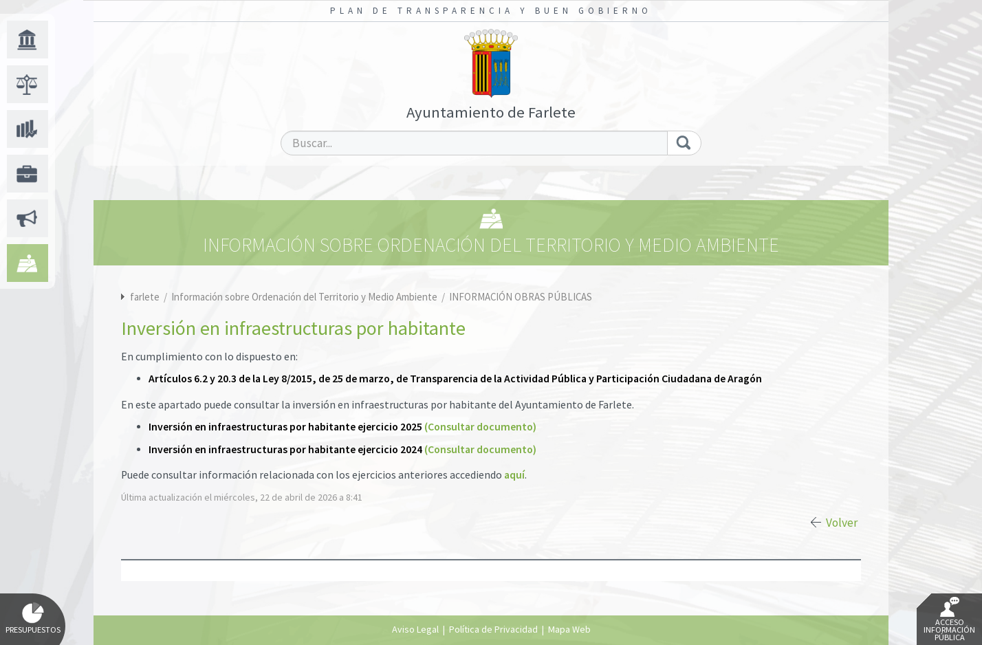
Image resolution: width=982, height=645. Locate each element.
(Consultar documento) (480, 426)
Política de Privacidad (493, 629)
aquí (514, 474)
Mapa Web (569, 629)
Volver (842, 522)
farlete (145, 296)
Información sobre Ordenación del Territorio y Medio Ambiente (305, 296)
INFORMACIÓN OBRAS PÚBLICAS (520, 296)
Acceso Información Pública (949, 619)
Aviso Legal (415, 629)
